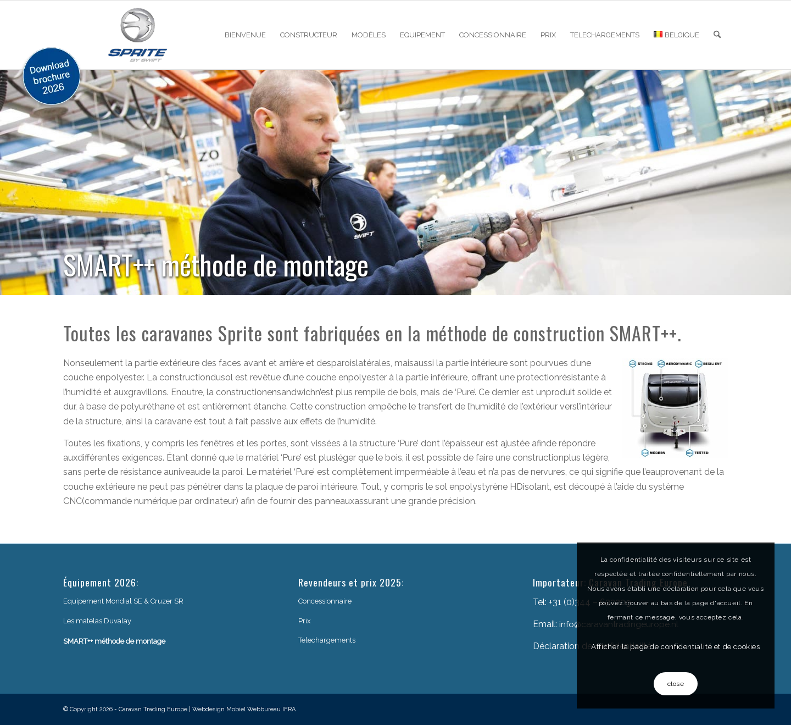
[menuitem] (245, 35)
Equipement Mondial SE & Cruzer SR (123, 601)
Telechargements (326, 640)
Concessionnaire (325, 601)
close (675, 684)
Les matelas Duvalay (97, 621)
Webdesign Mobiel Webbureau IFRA (244, 709)
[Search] (717, 35)
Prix (304, 621)
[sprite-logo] (138, 35)
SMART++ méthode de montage (114, 641)
